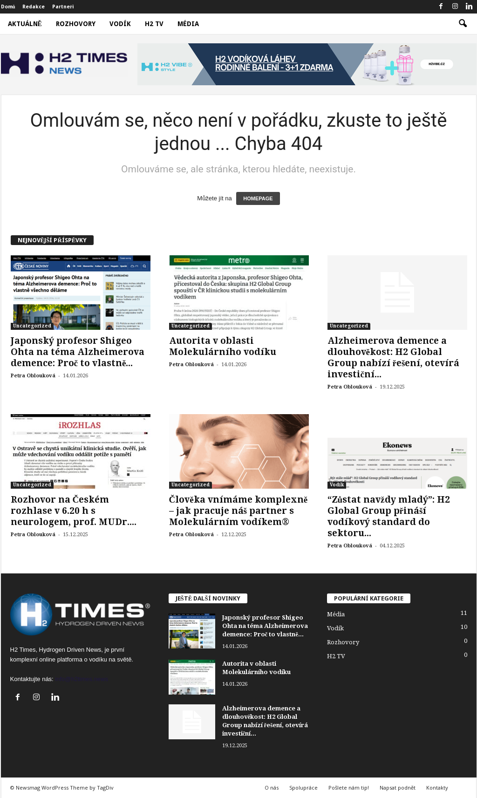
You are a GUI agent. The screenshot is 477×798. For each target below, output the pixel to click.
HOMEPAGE (258, 198)
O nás (272, 787)
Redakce (33, 7)
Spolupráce (303, 787)
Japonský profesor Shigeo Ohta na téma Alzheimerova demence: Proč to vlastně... (77, 351)
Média (188, 23)
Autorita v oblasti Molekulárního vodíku (222, 346)
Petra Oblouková (33, 376)
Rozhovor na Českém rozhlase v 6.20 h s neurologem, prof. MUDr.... (73, 510)
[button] (462, 24)
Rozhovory (75, 23)
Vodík (120, 23)
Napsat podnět (398, 787)
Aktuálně (25, 23)
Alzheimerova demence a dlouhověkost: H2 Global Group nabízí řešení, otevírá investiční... (393, 357)
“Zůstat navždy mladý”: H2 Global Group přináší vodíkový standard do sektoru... (388, 516)
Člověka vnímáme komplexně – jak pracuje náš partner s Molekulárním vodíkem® (238, 510)
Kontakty (437, 787)
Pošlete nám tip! (348, 787)
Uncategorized (32, 325)
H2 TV (154, 23)
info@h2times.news (81, 678)
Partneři (63, 7)
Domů (8, 7)
